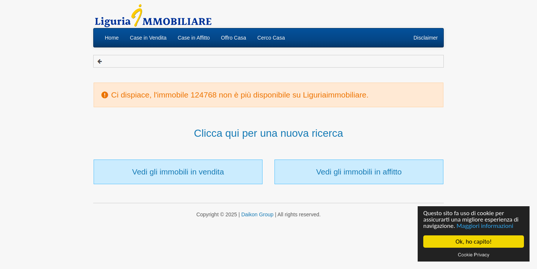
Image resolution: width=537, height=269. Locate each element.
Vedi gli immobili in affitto (359, 171)
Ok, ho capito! (474, 241)
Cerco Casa (271, 38)
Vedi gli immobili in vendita (178, 171)
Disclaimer (426, 38)
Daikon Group (257, 214)
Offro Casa (233, 38)
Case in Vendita (148, 38)
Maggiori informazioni (484, 226)
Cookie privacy (473, 254)
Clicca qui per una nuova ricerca (268, 133)
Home (112, 38)
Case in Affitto (194, 38)
